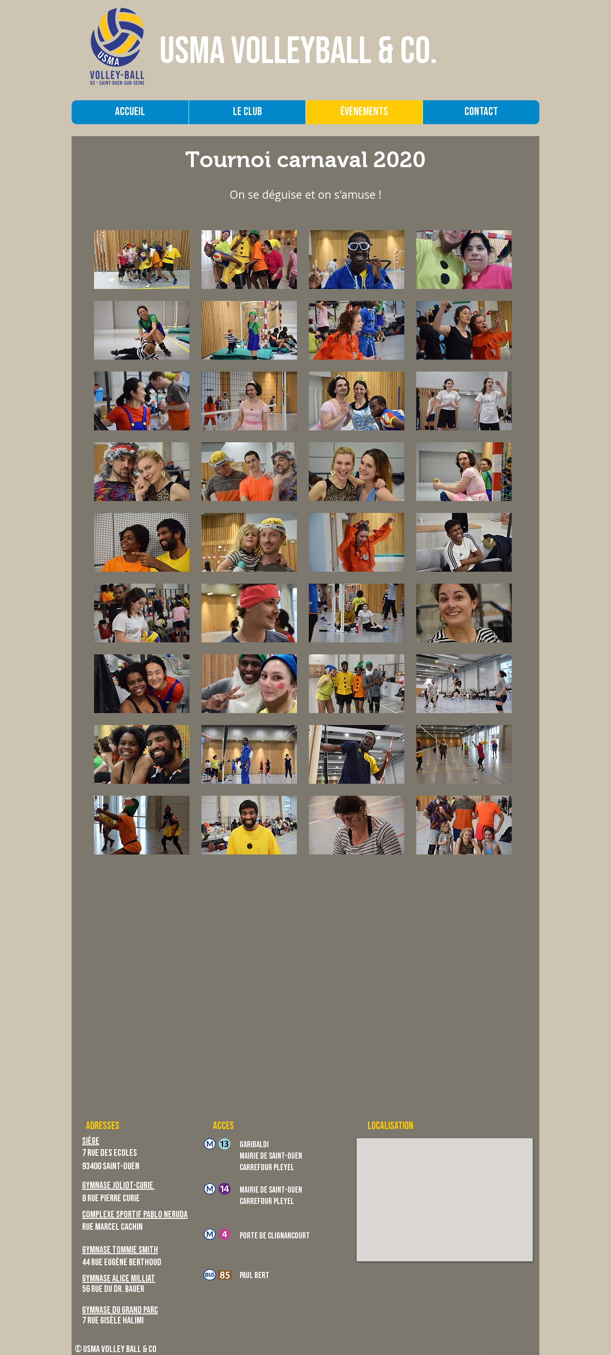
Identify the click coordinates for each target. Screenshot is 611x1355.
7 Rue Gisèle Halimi (113, 1321)
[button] (142, 259)
